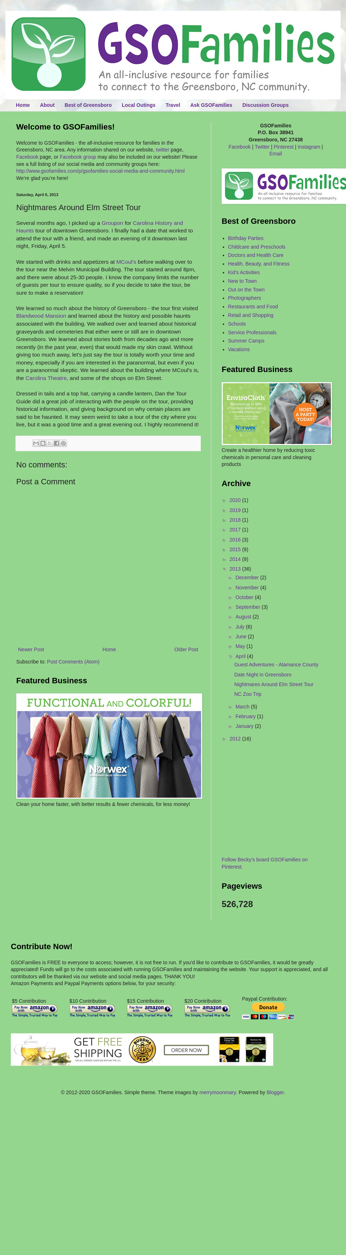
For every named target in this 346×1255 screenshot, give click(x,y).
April (241, 656)
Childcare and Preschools (257, 247)
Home (23, 105)
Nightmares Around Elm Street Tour (274, 684)
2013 (236, 569)
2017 (236, 530)
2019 (236, 510)
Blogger (275, 1092)
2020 (236, 500)
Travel (172, 105)
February (246, 716)
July (240, 627)
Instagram (309, 147)
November (247, 587)
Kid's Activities (244, 272)
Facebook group (78, 157)
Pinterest (283, 147)
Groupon (112, 223)
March (243, 707)
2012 (236, 739)
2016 (236, 540)
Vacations (239, 349)
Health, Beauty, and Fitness (259, 264)
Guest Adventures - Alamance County (276, 664)
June (241, 636)
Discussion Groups (266, 105)
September (248, 607)
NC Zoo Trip (247, 694)
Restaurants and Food (253, 306)
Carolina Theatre (46, 378)
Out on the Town (246, 290)
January (245, 726)
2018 (236, 520)
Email (275, 154)
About (47, 105)
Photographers (244, 298)
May (240, 646)
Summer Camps (246, 341)
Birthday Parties (246, 238)
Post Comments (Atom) (73, 662)
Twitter (262, 147)
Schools (237, 324)
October (245, 597)
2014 (236, 559)
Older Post (186, 649)
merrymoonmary (217, 1092)
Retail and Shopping (251, 315)
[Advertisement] (58, 829)
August (243, 617)
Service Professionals (252, 332)
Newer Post (31, 649)
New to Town (242, 281)
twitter (162, 150)
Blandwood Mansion (41, 316)
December (247, 577)
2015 (236, 549)
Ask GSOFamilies (211, 105)
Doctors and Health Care (256, 255)
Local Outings (138, 105)
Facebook (27, 157)
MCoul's (126, 262)
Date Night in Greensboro (263, 675)
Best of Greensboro (88, 105)
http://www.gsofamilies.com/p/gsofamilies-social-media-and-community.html (100, 171)
